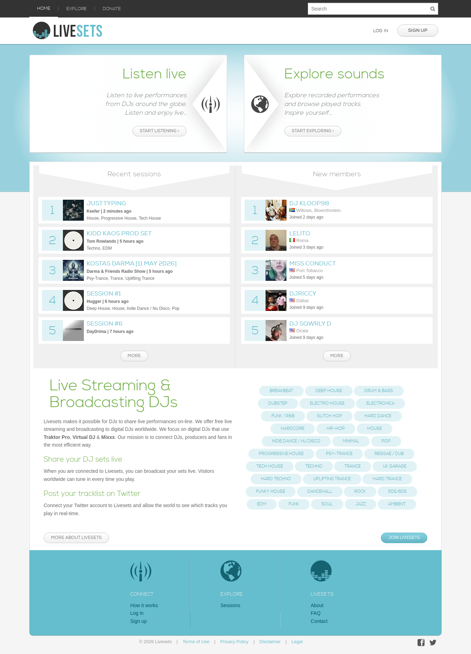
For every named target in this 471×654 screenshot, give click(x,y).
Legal (297, 641)
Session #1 (104, 293)
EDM (261, 504)
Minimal (351, 441)
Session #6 (105, 323)
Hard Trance (387, 479)
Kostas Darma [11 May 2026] (132, 263)
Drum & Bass (378, 390)
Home (43, 8)
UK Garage (394, 466)
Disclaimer (270, 641)
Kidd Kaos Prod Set (119, 233)
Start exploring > (313, 131)
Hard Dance (377, 416)
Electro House (327, 403)
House (374, 428)
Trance (353, 466)
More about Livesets (76, 537)
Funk (294, 504)
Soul (327, 504)
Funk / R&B (283, 416)
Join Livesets (404, 537)
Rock (360, 491)
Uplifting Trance (332, 479)
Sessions (230, 605)
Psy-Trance (339, 453)
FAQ (315, 613)
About (317, 605)
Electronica (380, 403)
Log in (380, 31)
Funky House (270, 491)
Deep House (329, 390)
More (134, 355)
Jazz (360, 504)
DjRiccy (303, 293)
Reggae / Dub (389, 453)
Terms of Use (196, 641)
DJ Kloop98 (309, 203)
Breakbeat (281, 390)
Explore (76, 9)
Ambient (397, 504)
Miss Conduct (312, 263)
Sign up (417, 30)
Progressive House (281, 453)
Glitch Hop (329, 416)
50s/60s (397, 491)
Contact (319, 621)
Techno (314, 466)
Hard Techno (276, 479)
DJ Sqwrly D (310, 323)
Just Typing (106, 203)
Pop (386, 441)
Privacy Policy (234, 641)
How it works (144, 605)
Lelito (299, 233)
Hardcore (292, 428)
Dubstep (278, 403)
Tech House (269, 466)
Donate (112, 9)
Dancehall (319, 491)
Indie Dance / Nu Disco (296, 441)
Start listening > (159, 131)
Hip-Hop (336, 428)
